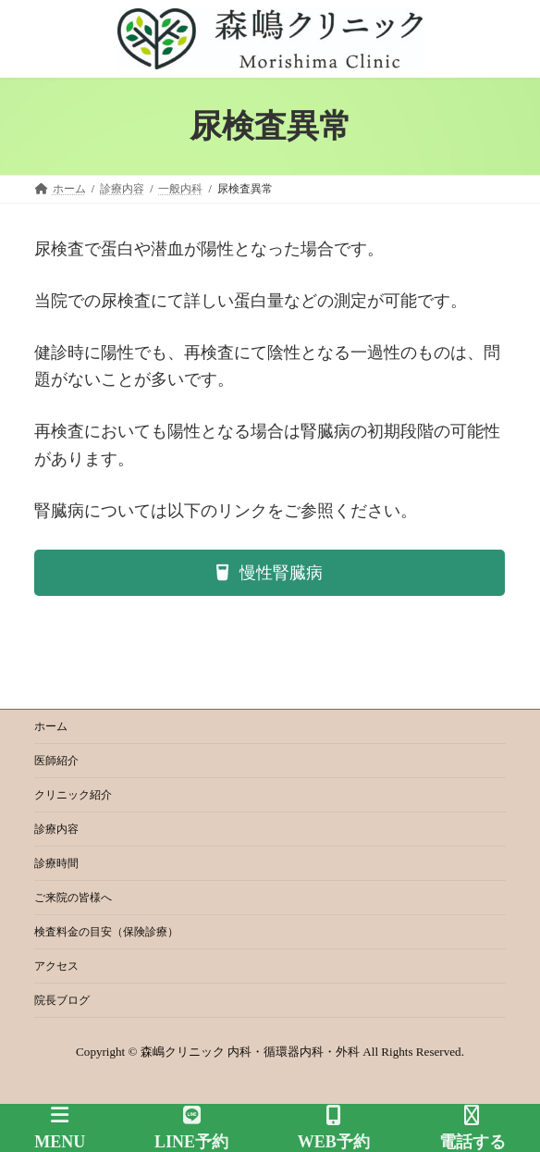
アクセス (56, 966)
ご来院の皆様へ (73, 897)
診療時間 (56, 863)
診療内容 (56, 829)
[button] (269, 573)
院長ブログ (62, 1000)
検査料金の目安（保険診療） (106, 931)
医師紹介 (56, 760)
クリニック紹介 (73, 794)
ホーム (51, 726)
